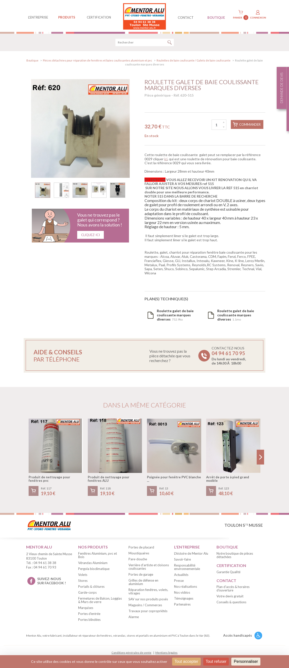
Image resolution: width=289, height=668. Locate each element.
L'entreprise (38, 17)
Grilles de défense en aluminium (143, 583)
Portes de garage (140, 575)
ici (165, 160)
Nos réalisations (185, 587)
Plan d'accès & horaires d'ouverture (233, 589)
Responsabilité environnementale (187, 567)
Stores (83, 581)
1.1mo (235, 315)
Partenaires (182, 605)
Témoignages (183, 599)
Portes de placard (141, 548)
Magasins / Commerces (145, 606)
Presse (179, 581)
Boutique (32, 61)
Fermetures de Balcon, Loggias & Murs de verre (100, 601)
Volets (82, 575)
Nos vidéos (182, 593)
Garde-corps (87, 593)
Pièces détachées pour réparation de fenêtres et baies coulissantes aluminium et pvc (97, 61)
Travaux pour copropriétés (147, 612)
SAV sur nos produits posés (148, 600)
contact (186, 18)
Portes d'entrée (89, 614)
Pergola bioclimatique (93, 569)
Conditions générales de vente (131, 653)
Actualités (181, 575)
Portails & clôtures (91, 587)
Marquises (85, 608)
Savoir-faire (182, 560)
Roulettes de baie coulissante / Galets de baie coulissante (194, 61)
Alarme (133, 618)
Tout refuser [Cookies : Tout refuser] (216, 661)
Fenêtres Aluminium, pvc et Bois (97, 556)
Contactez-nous (229, 356)
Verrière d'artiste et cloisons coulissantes (148, 567)
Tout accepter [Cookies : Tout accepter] (186, 661)
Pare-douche (137, 560)
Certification (99, 17)
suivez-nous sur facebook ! (51, 581)
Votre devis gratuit (230, 597)
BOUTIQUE (216, 18)
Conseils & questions (231, 603)
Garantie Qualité (228, 573)
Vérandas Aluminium (93, 564)
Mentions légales (166, 653)
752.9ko (175, 315)
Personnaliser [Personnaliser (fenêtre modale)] (246, 661)
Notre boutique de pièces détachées (235, 556)
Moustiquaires (138, 554)
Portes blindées (89, 620)
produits (66, 17)
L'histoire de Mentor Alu (191, 554)
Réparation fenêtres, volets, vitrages (148, 592)
